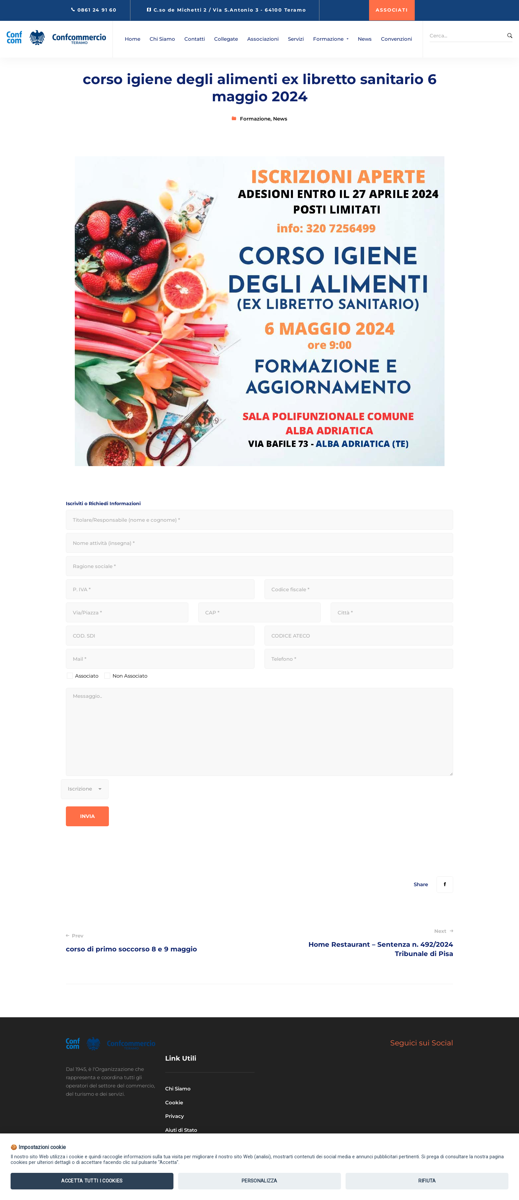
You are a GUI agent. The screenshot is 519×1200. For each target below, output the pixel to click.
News (280, 119)
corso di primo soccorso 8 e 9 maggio (155, 942)
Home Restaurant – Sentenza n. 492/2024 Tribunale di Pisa (364, 943)
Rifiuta (427, 1181)
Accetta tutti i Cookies (91, 1181)
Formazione (255, 119)
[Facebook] (445, 884)
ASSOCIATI (392, 10)
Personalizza (259, 1181)
